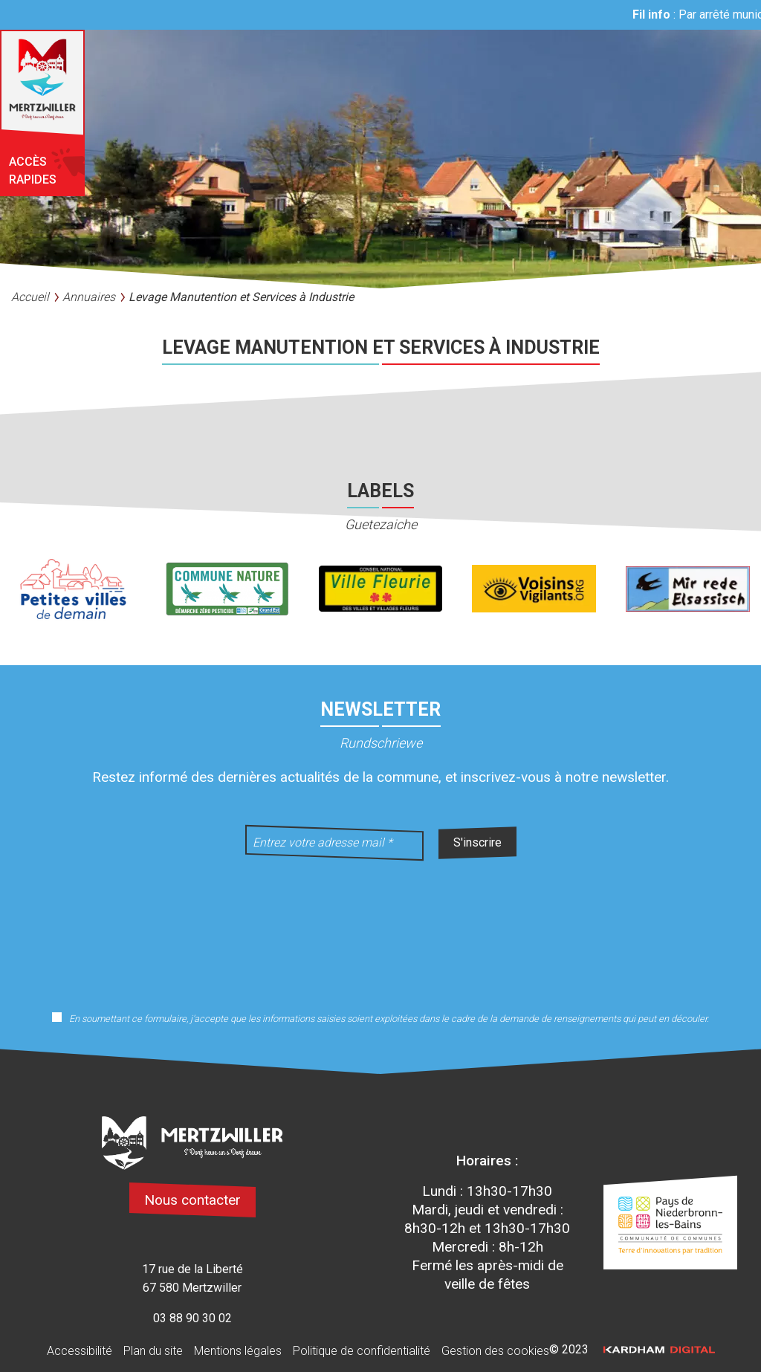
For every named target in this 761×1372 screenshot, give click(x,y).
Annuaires (88, 297)
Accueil (30, 297)
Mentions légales (238, 1351)
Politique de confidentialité (361, 1351)
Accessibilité (79, 1351)
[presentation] (380, 926)
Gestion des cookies (495, 1351)
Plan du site (153, 1351)
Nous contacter (192, 1199)
